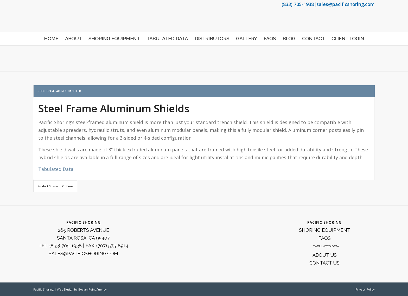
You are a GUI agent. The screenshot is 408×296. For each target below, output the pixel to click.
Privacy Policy (365, 289)
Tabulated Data (55, 169)
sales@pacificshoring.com (345, 4)
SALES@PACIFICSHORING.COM (83, 253)
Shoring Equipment (324, 230)
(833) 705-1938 (298, 4)
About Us (325, 255)
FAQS (324, 238)
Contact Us (324, 263)
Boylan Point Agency (92, 289)
